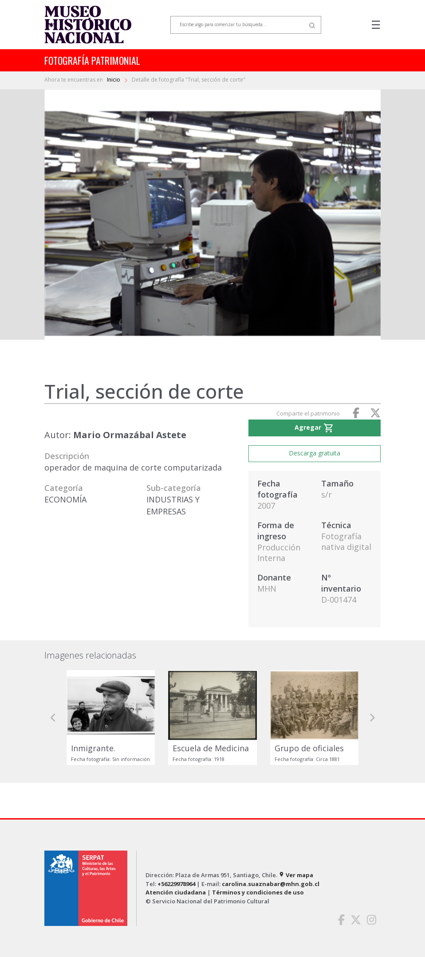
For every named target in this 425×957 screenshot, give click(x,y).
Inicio (114, 79)
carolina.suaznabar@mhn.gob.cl (270, 884)
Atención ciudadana (176, 892)
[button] (53, 717)
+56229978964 (176, 884)
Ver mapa (296, 875)
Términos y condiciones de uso (258, 892)
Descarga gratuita (314, 453)
